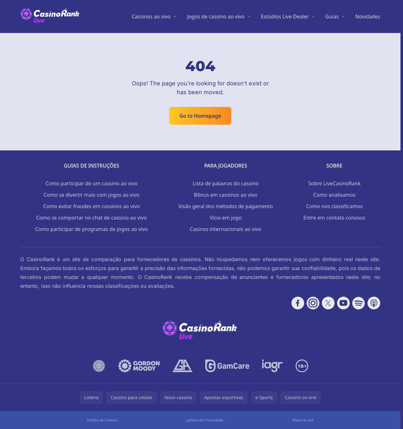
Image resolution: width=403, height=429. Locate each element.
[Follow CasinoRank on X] (328, 303)
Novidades (367, 16)
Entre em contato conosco (335, 217)
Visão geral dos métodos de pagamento (225, 206)
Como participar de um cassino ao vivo (92, 183)
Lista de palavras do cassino (226, 183)
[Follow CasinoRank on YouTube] (343, 303)
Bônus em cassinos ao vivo (225, 194)
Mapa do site (303, 420)
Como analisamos (334, 194)
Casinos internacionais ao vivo (225, 229)
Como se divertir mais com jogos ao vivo (91, 194)
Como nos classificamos (334, 206)
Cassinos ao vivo (151, 16)
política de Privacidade (205, 420)
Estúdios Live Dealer (285, 16)
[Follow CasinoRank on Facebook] (297, 303)
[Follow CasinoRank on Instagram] (313, 303)
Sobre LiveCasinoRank (334, 183)
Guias (332, 16)
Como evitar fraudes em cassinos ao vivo (91, 206)
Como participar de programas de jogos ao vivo (91, 229)
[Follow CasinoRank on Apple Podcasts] (374, 303)
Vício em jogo (226, 217)
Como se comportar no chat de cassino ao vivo (91, 217)
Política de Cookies (102, 420)
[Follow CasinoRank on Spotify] (358, 303)
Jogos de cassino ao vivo (215, 16)
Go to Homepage (200, 115)
